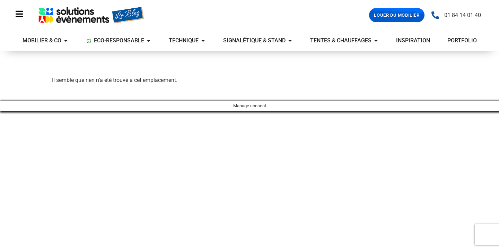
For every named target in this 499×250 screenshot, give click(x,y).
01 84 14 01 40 (462, 15)
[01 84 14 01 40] (435, 15)
